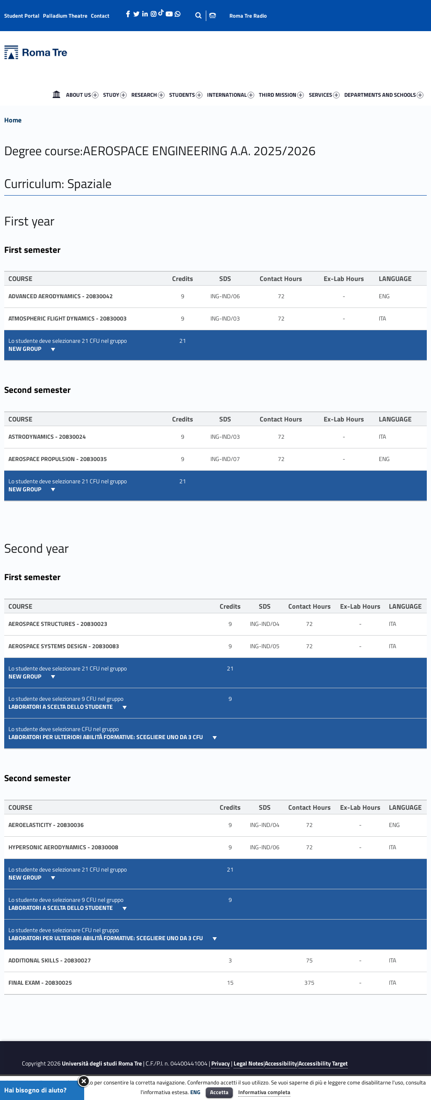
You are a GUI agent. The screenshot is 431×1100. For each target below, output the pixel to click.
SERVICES (324, 94)
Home (56, 94)
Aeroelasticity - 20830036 (46, 825)
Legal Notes (248, 1063)
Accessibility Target (323, 1063)
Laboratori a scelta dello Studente (61, 706)
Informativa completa (264, 1092)
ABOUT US (82, 94)
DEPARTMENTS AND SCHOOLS (383, 94)
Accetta (219, 1092)
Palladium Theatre (65, 15)
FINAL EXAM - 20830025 (40, 982)
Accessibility (281, 1063)
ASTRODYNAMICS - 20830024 (47, 436)
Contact (100, 15)
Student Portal (22, 15)
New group (25, 349)
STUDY (115, 94)
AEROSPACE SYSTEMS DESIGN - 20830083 (63, 646)
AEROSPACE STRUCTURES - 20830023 (57, 624)
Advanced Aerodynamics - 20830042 (60, 296)
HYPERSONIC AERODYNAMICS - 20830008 (63, 847)
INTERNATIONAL (230, 94)
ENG (195, 1092)
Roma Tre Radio (248, 15)
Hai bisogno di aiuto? (35, 1090)
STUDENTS (185, 94)
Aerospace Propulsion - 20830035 (57, 459)
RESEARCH (148, 94)
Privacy (220, 1063)
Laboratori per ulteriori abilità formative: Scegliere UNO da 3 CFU (106, 737)
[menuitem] (56, 95)
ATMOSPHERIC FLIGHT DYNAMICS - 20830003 (67, 318)
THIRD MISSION (281, 94)
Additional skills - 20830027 (49, 960)
